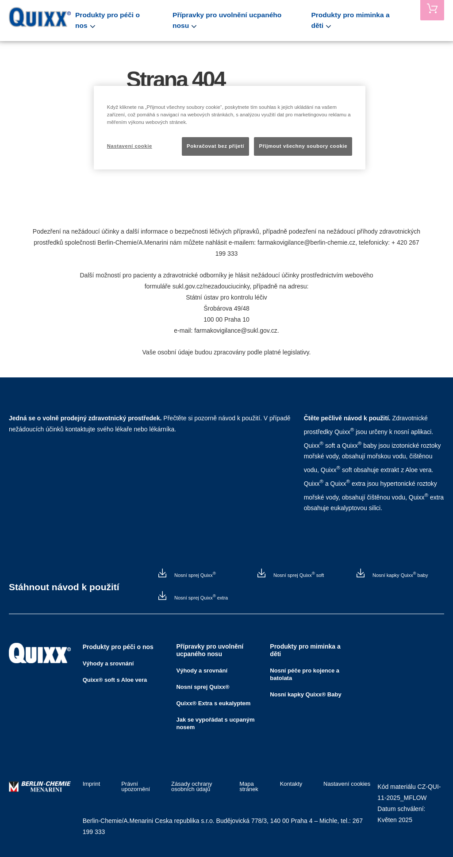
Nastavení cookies (346, 784)
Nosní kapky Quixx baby (399, 575)
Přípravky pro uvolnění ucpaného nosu (240, 20)
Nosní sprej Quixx (194, 575)
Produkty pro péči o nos (127, 20)
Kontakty (294, 784)
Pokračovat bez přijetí (215, 146)
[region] (229, 127)
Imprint (91, 784)
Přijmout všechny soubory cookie (303, 146)
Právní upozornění (132, 786)
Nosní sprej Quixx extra (200, 597)
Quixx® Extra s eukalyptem (213, 703)
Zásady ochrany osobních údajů (188, 786)
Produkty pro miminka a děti (358, 20)
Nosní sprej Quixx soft (298, 575)
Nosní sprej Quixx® (202, 687)
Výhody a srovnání (108, 663)
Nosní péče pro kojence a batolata (304, 674)
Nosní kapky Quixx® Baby (305, 694)
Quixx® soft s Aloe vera (115, 679)
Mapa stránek (251, 786)
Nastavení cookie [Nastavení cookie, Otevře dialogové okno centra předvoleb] (129, 146)
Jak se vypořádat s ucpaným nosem (215, 723)
